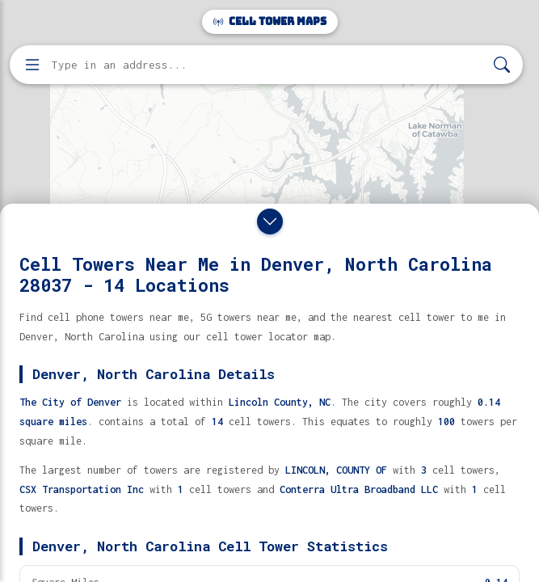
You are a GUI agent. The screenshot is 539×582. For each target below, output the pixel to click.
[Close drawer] (270, 221)
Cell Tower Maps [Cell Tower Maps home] (269, 21)
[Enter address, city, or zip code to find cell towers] (268, 65)
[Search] (502, 65)
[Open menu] (32, 64)
